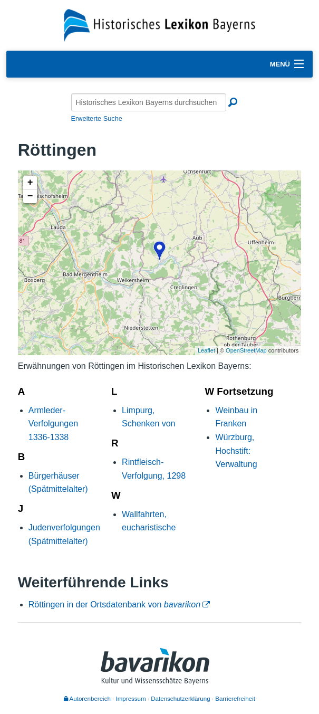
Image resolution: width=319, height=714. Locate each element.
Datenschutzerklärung (180, 699)
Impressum (131, 699)
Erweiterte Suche (96, 118)
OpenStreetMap (246, 350)
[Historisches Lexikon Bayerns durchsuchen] (148, 102)
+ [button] (30, 182)
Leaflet (206, 350)
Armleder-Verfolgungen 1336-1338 (53, 424)
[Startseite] (159, 24)
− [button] (30, 196)
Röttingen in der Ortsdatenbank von (114, 604)
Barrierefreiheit (235, 699)
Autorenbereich (87, 699)
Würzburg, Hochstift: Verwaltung (236, 451)
